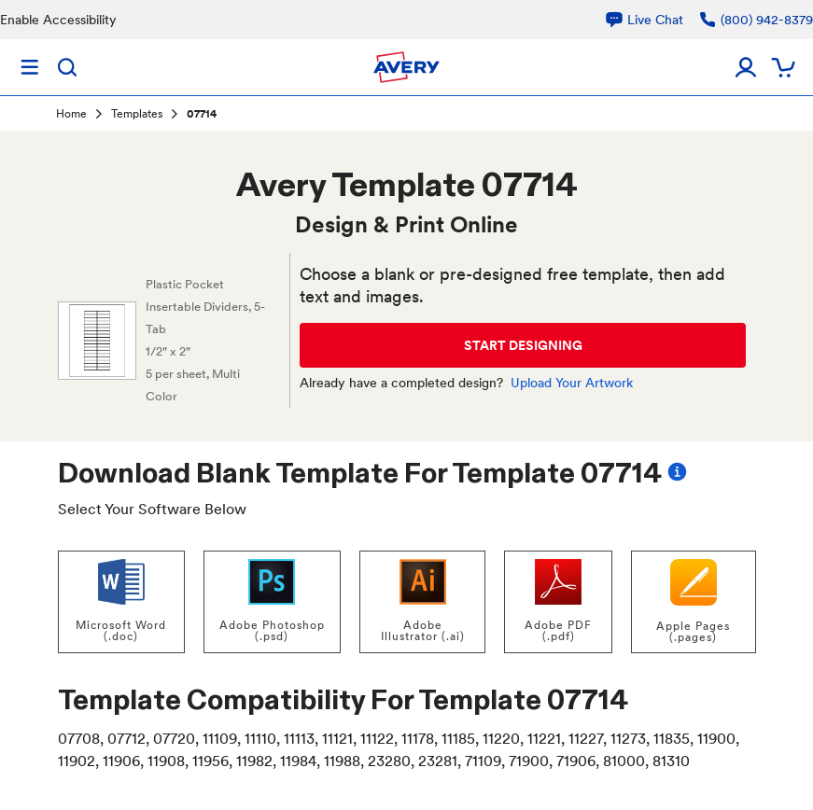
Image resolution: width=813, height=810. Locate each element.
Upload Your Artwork (572, 382)
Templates (136, 113)
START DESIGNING (523, 345)
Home (71, 113)
